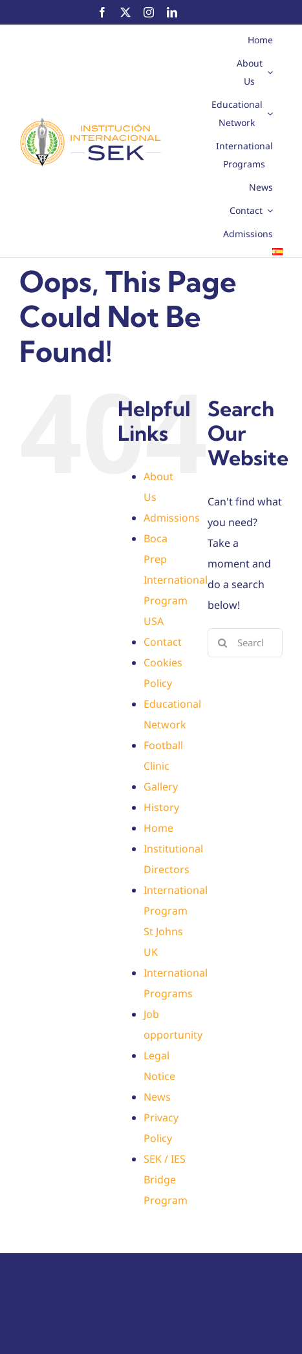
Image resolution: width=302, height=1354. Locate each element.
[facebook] (102, 12)
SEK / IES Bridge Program (166, 1179)
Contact (163, 642)
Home (158, 828)
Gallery (161, 786)
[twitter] (125, 12)
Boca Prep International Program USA (176, 579)
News (157, 1097)
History (161, 807)
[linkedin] (172, 12)
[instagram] (149, 12)
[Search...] (245, 642)
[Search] (222, 642)
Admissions (172, 518)
